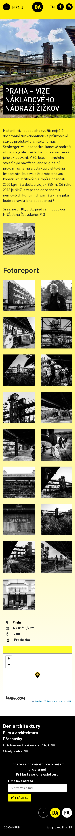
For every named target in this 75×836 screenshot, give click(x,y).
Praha (17, 622)
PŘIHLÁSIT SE (19, 797)
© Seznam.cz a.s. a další (57, 701)
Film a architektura (20, 732)
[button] (37, 675)
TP (70, 827)
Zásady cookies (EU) (15, 751)
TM (64, 827)
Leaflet (37, 701)
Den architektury (21, 726)
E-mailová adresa (20, 781)
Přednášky (12, 738)
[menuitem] (51, 6)
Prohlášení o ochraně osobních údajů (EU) (29, 745)
